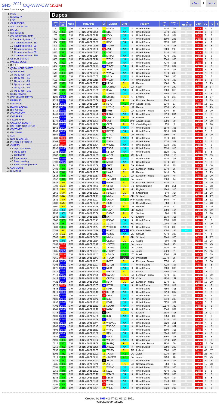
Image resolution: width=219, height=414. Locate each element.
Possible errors (21, 142)
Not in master (19, 139)
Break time (17, 110)
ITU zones (16, 132)
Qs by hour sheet (21, 68)
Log (12, 20)
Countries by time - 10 (24, 39)
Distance (16, 103)
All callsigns (19, 26)
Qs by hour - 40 (22, 84)
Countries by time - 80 (25, 52)
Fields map (17, 119)
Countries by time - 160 (26, 55)
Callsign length (20, 123)
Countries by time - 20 (25, 46)
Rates (14, 29)
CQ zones (16, 129)
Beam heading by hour (25, 164)
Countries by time (21, 36)
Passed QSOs (18, 62)
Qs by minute (18, 94)
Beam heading (19, 106)
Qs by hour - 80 (22, 87)
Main (13, 13)
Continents (17, 113)
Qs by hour (17, 71)
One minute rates (21, 97)
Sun (12, 135)
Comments (17, 167)
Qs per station (19, 58)
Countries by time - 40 (25, 49)
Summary (16, 17)
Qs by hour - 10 (22, 74)
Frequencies (20, 158)
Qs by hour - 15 (22, 78)
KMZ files (16, 116)
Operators (17, 23)
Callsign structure (23, 126)
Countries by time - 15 (25, 42)
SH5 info (15, 171)
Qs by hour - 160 (22, 90)
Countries (17, 33)
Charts (15, 145)
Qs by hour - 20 (22, 81)
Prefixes (16, 100)
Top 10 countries (22, 148)
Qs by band (20, 151)
